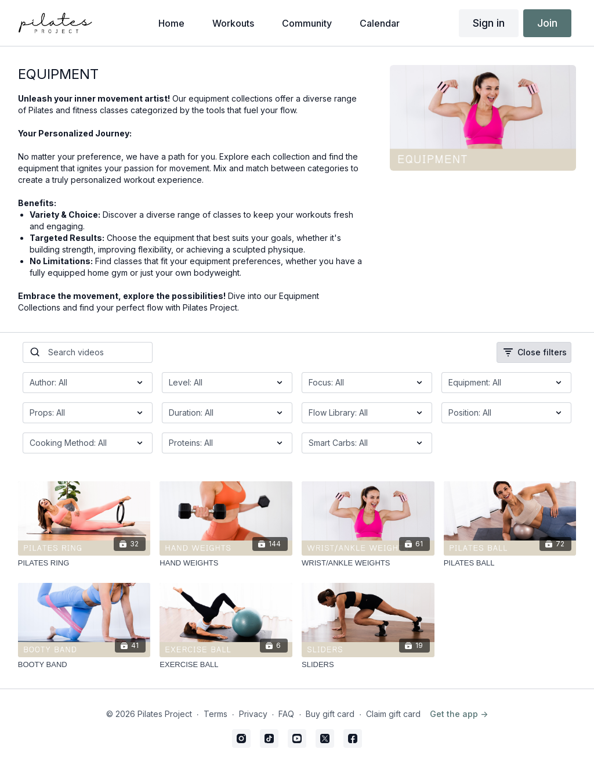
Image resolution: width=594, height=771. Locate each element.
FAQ (286, 714)
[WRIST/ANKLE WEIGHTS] (368, 563)
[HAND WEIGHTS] (226, 563)
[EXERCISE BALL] (226, 665)
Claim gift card (393, 714)
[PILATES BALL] (510, 563)
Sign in (489, 23)
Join (547, 23)
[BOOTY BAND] (84, 665)
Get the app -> (459, 714)
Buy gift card (330, 714)
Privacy (253, 714)
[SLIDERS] (368, 665)
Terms (215, 714)
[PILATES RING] (84, 563)
